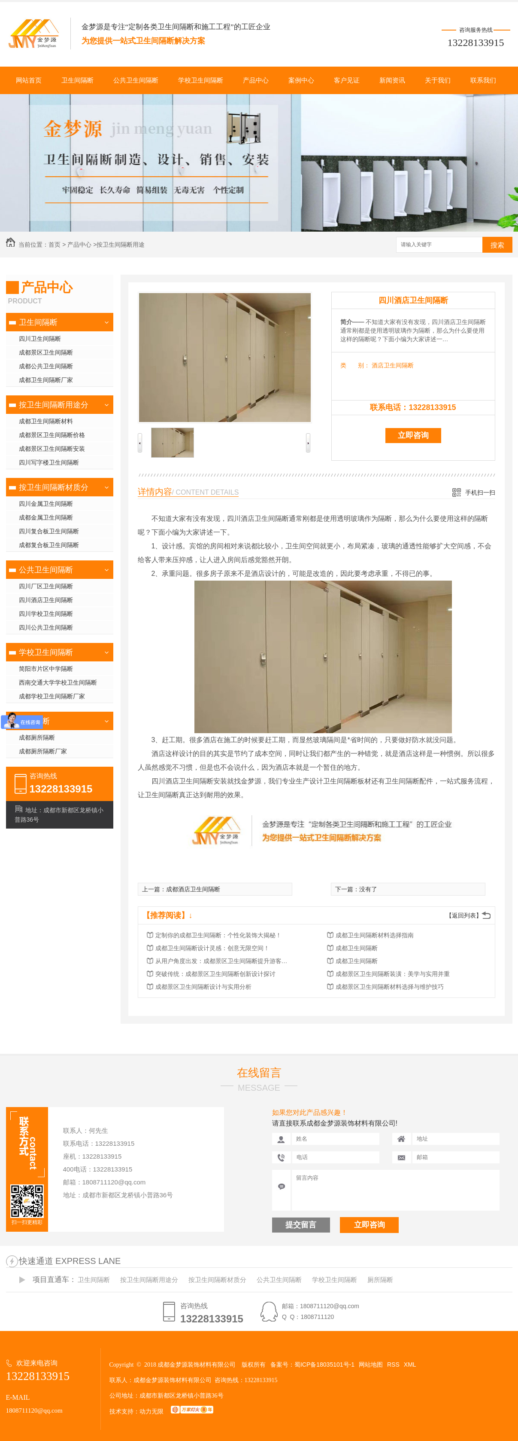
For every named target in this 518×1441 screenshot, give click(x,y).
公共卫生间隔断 (135, 80)
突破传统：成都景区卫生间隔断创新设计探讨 (215, 973)
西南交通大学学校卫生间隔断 (58, 682)
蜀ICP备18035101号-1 (324, 1364)
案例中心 (301, 80)
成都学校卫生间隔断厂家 (52, 696)
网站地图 (371, 1364)
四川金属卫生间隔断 (46, 503)
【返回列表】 (464, 915)
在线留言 (259, 1072)
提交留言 (300, 1225)
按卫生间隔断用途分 (53, 405)
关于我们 (438, 80)
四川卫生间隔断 (40, 338)
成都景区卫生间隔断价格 (52, 434)
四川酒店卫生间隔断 (46, 600)
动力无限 (151, 1411)
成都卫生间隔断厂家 (46, 379)
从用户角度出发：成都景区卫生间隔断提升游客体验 (224, 961)
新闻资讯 (392, 80)
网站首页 (29, 80)
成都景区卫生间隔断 (46, 352)
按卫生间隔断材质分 (53, 487)
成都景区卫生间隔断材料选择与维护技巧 (390, 986)
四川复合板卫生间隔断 (49, 531)
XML (410, 1364)
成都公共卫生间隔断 (46, 366)
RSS (393, 1364)
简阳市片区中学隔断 (46, 668)
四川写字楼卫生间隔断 (49, 462)
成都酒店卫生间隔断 (193, 889)
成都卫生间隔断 (357, 948)
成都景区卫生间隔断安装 (52, 448)
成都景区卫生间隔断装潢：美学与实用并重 (393, 973)
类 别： (355, 365)
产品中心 (256, 80)
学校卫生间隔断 (200, 80)
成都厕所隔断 (37, 737)
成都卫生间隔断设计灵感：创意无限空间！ (212, 948)
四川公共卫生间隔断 (46, 627)
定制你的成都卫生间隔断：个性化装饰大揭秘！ (218, 935)
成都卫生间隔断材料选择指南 (375, 935)
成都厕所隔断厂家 (43, 751)
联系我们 (483, 80)
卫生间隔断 (77, 80)
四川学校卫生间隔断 (46, 613)
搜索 (497, 245)
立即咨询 (413, 435)
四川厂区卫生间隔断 (46, 586)
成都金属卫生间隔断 (46, 517)
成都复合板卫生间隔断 (49, 545)
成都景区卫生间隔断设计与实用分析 (203, 986)
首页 (54, 244)
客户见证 (347, 80)
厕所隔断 (34, 721)
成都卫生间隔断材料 (46, 421)
